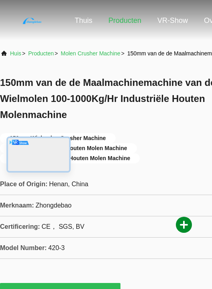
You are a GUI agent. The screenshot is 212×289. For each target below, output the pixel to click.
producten (41, 53)
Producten (124, 20)
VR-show (172, 20)
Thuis (83, 20)
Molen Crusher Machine (90, 53)
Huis (15, 53)
